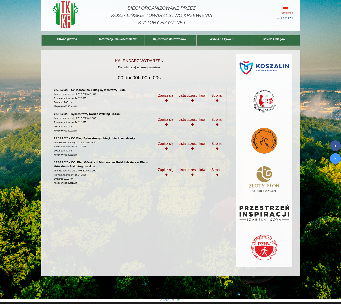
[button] (275, 7)
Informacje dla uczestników (121, 39)
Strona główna (67, 39)
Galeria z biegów (274, 39)
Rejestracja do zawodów (174, 39)
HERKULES (168, 300)
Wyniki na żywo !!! (222, 39)
